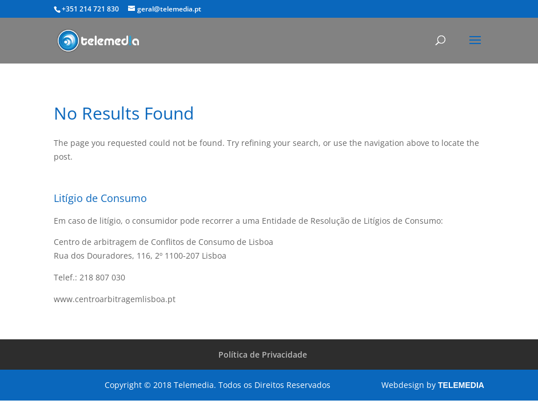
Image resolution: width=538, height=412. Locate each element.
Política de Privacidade (262, 354)
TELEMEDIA (461, 385)
